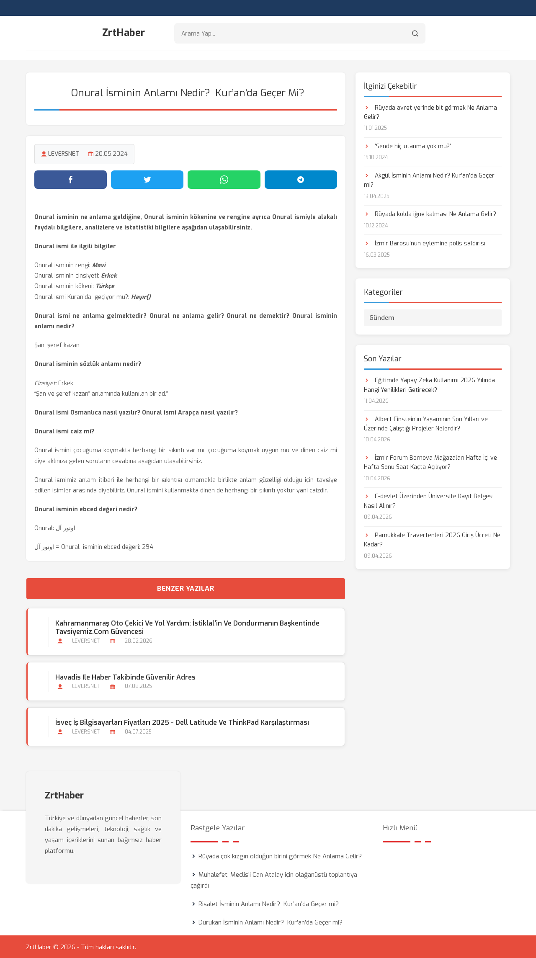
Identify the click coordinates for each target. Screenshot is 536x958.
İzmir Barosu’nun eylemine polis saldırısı (424, 243)
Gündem (381, 317)
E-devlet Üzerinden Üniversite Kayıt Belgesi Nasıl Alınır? (429, 500)
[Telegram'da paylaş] (301, 179)
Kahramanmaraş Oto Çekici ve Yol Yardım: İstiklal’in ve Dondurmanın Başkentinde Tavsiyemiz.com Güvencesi (187, 627)
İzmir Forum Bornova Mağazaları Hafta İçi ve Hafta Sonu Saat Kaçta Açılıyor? (430, 461)
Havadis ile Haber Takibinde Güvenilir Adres (125, 676)
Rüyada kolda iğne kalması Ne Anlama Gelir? (430, 214)
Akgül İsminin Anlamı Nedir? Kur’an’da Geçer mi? (429, 179)
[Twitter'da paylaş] (147, 179)
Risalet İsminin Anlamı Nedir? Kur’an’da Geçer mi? (268, 903)
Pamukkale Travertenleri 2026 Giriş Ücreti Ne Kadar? (432, 539)
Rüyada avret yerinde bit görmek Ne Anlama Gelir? (430, 111)
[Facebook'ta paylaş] (70, 179)
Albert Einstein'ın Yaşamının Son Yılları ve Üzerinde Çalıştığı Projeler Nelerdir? (426, 423)
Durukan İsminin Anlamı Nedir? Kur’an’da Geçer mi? (270, 921)
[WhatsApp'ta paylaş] (224, 179)
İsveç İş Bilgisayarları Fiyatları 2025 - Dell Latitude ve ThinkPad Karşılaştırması (182, 721)
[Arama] (415, 33)
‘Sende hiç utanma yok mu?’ (407, 145)
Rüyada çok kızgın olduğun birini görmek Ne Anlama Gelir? (280, 855)
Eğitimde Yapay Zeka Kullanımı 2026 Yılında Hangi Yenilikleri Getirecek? (429, 384)
